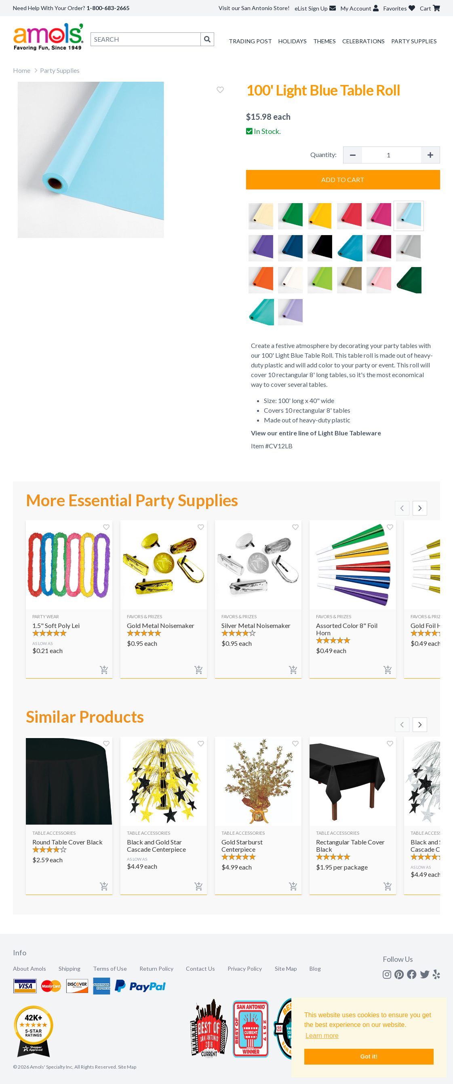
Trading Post (250, 41)
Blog (315, 968)
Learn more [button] (322, 1035)
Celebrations (363, 41)
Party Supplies (414, 41)
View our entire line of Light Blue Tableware (316, 433)
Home (21, 70)
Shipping (69, 968)
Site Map (286, 968)
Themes (324, 41)
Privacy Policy (245, 968)
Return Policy (156, 968)
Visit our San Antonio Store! (254, 7)
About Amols (29, 968)
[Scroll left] (402, 508)
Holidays (292, 41)
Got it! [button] (368, 1056)
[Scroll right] (420, 508)
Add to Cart (343, 179)
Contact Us (200, 968)
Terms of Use (110, 968)
